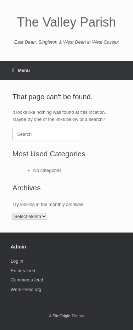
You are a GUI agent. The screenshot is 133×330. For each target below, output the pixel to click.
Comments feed (27, 280)
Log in (17, 261)
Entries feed (23, 270)
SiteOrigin (61, 316)
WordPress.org (26, 289)
